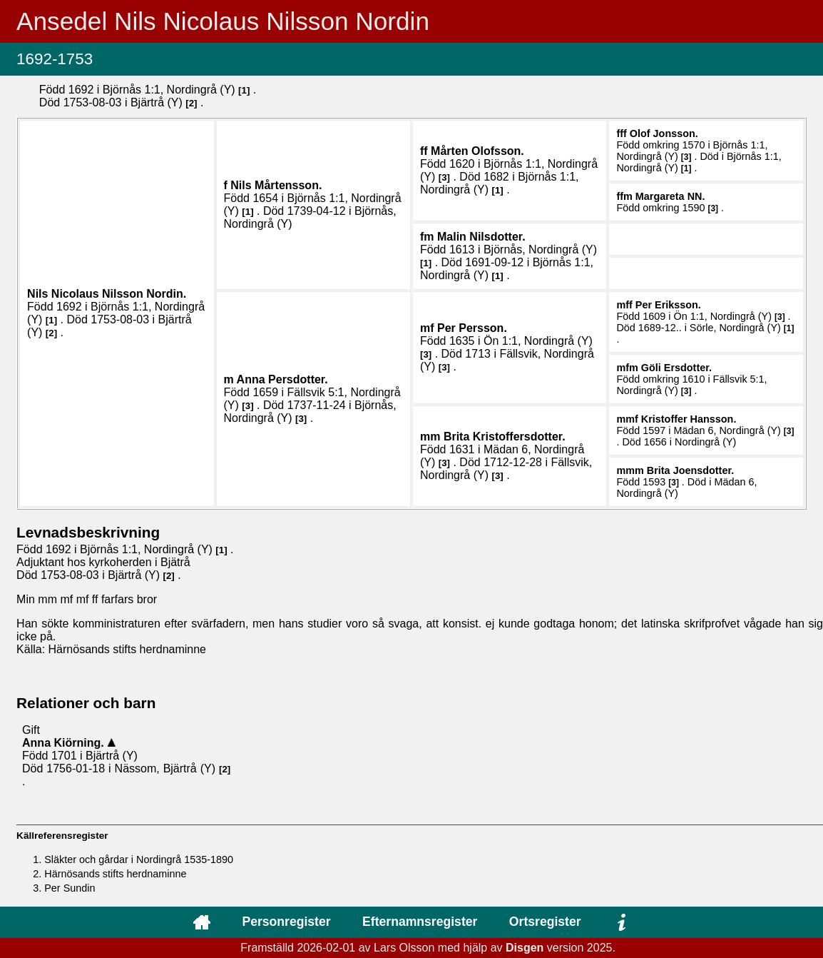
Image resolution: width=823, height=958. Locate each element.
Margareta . (670, 196)
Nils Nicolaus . (106, 294)
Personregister (286, 921)
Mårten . (477, 151)
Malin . (481, 237)
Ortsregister (545, 921)
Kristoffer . (689, 419)
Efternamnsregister (419, 921)
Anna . (282, 379)
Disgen (524, 948)
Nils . (276, 185)
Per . (472, 328)
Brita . (505, 436)
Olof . (664, 133)
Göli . (676, 367)
